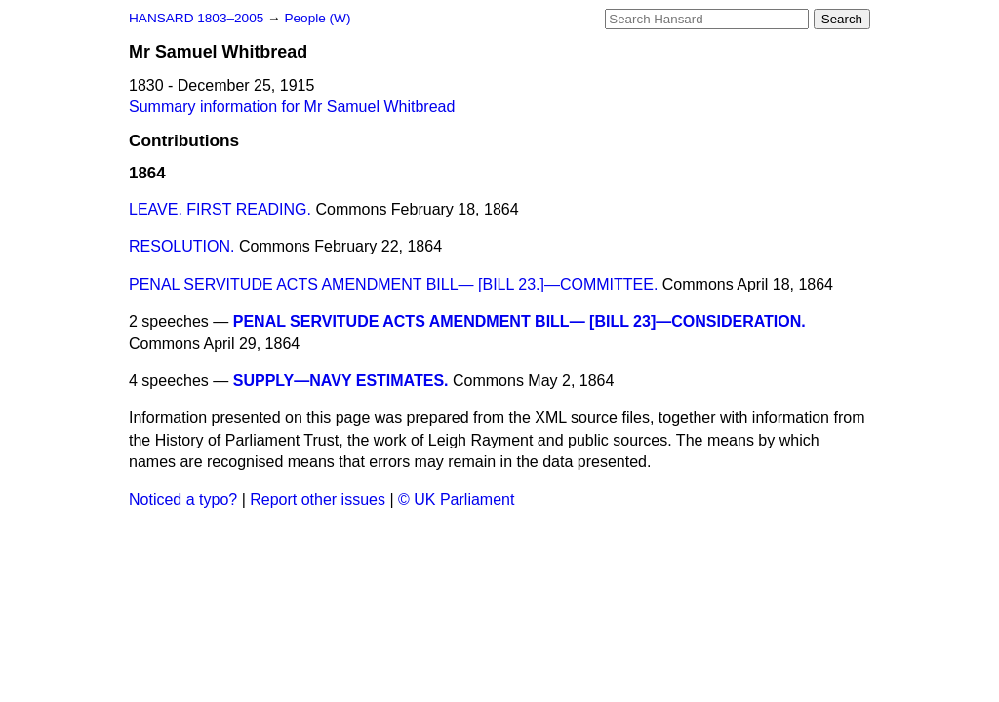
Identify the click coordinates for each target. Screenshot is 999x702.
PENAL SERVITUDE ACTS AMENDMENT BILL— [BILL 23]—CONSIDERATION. (519, 321)
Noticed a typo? (183, 499)
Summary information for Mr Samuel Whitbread (292, 106)
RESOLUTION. (181, 246)
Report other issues (317, 499)
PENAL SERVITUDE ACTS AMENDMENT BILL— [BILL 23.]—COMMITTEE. (393, 284)
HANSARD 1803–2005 (196, 18)
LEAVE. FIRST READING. (220, 209)
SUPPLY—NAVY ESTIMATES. (341, 380)
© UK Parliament (456, 499)
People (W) (317, 18)
